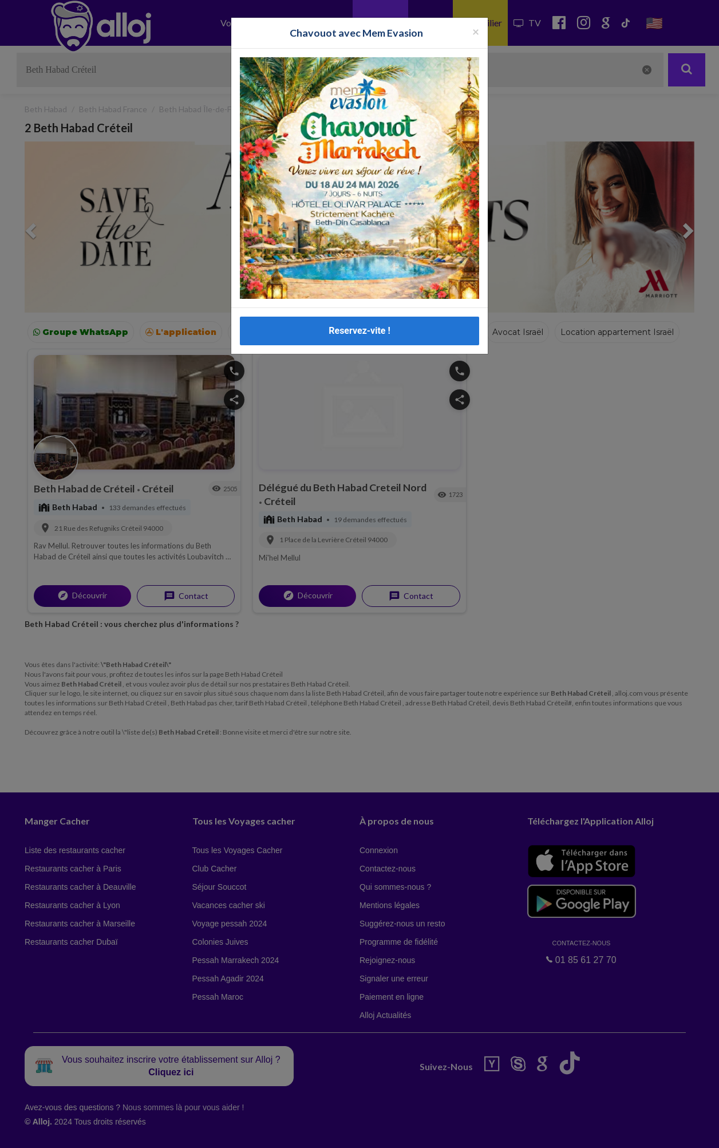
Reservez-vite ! (359, 330)
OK (252, 1131)
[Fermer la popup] (475, 31)
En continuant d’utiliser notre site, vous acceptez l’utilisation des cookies (122, 1130)
